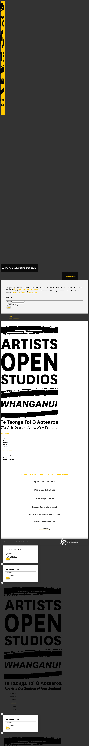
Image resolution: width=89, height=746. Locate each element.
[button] (3, 464)
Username (9, 301)
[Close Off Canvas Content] (2, 714)
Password (9, 303)
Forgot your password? (12, 305)
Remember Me (11, 304)
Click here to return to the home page (24, 293)
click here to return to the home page (26, 289)
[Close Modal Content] (2, 564)
